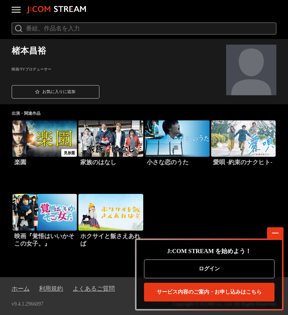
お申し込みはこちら (209, 292)
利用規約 (51, 288)
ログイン (209, 269)
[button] (55, 92)
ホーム (21, 288)
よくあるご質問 (94, 288)
